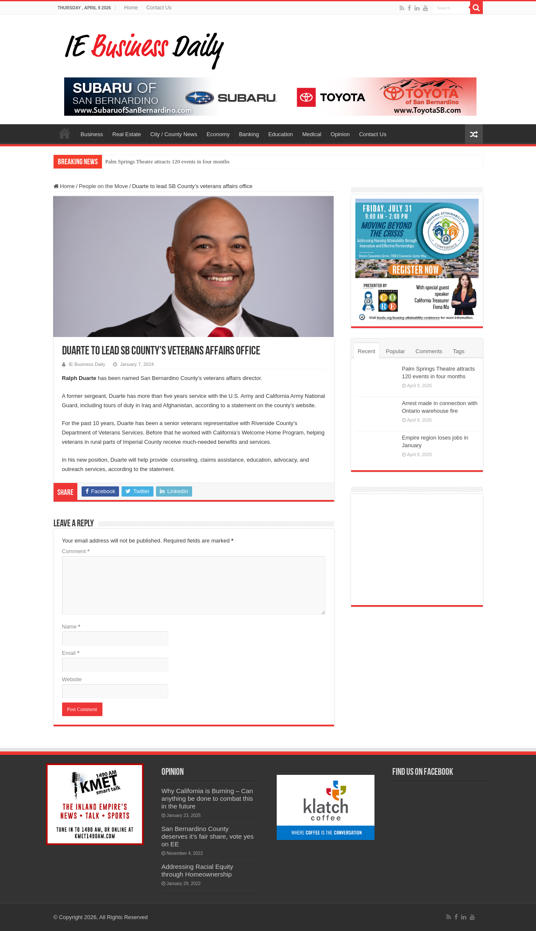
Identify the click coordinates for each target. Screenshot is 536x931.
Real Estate (126, 134)
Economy (218, 134)
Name (71, 626)
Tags (458, 351)
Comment (76, 551)
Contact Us (158, 8)
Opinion (340, 134)
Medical (311, 134)
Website (72, 679)
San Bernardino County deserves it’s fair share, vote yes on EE (208, 836)
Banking (249, 134)
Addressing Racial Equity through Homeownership (197, 870)
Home (131, 8)
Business (92, 134)
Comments (429, 351)
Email (70, 653)
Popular (395, 351)
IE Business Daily (87, 364)
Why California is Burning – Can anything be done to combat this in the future (207, 798)
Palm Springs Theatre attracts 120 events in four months (167, 161)
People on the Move (103, 186)
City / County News (173, 134)
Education (280, 134)
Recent (366, 351)
